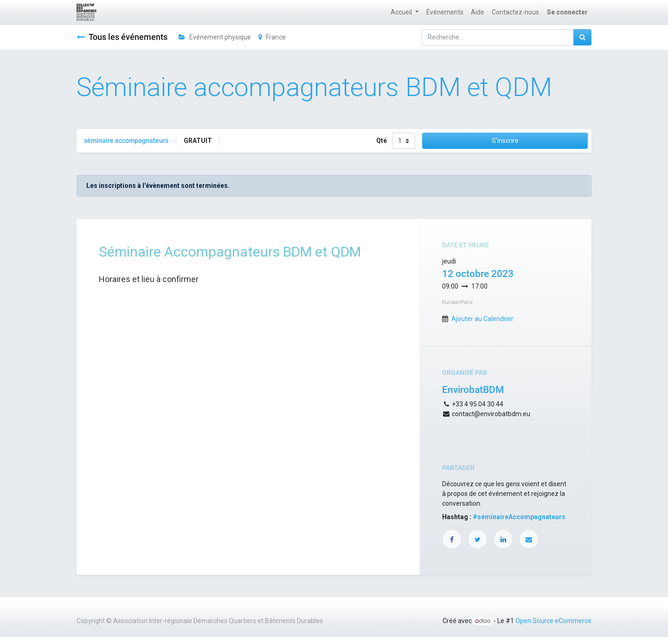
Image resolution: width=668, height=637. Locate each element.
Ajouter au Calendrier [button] (482, 318)
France (272, 37)
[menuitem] (445, 12)
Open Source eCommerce (553, 620)
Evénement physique (215, 37)
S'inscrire (505, 140)
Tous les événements (122, 37)
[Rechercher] (582, 37)
